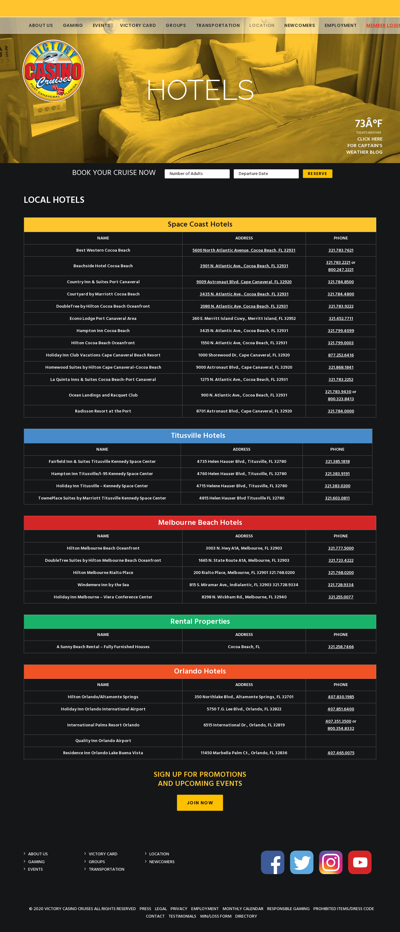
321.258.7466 (341, 647)
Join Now (200, 803)
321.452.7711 (341, 318)
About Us (34, 25)
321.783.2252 (340, 379)
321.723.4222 (340, 560)
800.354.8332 (341, 728)
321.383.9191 (337, 474)
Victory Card (131, 25)
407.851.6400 (341, 709)
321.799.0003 (341, 343)
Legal (161, 908)
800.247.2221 (340, 270)
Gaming (66, 25)
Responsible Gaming (288, 908)
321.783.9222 (340, 306)
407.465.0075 (341, 753)
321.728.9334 (341, 585)
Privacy (179, 908)
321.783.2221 (338, 262)
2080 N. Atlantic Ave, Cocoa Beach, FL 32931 (244, 306)
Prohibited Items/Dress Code (343, 908)
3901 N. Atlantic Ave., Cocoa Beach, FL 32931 (244, 266)
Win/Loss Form (216, 916)
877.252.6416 (341, 355)
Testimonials (182, 916)
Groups (169, 25)
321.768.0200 (341, 572)
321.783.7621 (340, 250)
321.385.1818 (337, 461)
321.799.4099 (341, 331)
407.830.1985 (341, 697)
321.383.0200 (337, 486)
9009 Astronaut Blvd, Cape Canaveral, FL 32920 (244, 282)
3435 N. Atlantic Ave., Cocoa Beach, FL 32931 (244, 294)
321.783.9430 (338, 392)
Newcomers (293, 25)
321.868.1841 (340, 367)
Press (145, 908)
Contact (155, 916)
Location (255, 25)
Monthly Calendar (242, 908)
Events (94, 25)
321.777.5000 (341, 548)
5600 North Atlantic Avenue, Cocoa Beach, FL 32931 (243, 250)
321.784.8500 (341, 282)
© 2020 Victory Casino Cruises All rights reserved (82, 908)
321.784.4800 (341, 294)
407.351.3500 (338, 721)
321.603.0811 (337, 498)
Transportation (211, 25)
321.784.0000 (341, 411)
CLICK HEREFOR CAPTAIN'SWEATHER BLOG (364, 145)
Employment (334, 25)
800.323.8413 (341, 399)
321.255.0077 (340, 597)
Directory (246, 916)
